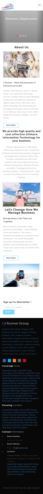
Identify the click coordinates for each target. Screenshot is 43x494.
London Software (9, 348)
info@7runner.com (20, 448)
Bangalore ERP (27, 391)
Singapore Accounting (11, 332)
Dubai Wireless (28, 376)
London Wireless (28, 351)
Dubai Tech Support (20, 378)
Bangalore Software (29, 393)
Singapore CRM (8, 335)
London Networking (10, 354)
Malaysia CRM (23, 383)
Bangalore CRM (8, 396)
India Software (18, 422)
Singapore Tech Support (22, 341)
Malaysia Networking (10, 388)
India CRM (29, 422)
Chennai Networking (18, 417)
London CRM (22, 348)
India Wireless (27, 425)
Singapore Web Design (11, 329)
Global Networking (27, 472)
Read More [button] (11, 125)
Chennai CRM (32, 412)
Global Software (23, 467)
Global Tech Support (15, 474)
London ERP (18, 344)
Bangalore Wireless (21, 398)
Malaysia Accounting (28, 381)
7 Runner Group (15, 323)
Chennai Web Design (10, 410)
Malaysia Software (9, 383)
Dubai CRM (29, 373)
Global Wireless (13, 472)
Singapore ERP (27, 329)
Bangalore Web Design (11, 391)
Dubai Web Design (9, 371)
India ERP (28, 420)
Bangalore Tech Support (22, 401)
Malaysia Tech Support (29, 388)
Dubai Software (18, 373)
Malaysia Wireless (29, 386)
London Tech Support (28, 354)
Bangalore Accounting (11, 393)
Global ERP (27, 464)
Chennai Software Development (15, 415)
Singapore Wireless (22, 338)
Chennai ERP (24, 410)
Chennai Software (19, 412)
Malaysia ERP (13, 381)
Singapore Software (29, 332)
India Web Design (16, 420)
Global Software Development (24, 469)
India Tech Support (19, 428)
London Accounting (32, 344)
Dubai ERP (22, 371)
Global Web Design (15, 464)
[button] (3, 21)
